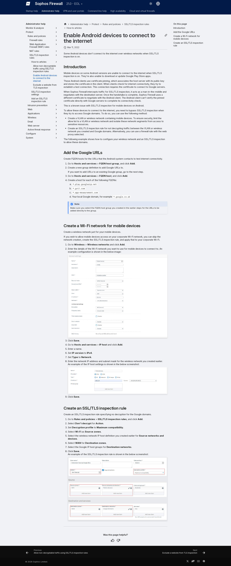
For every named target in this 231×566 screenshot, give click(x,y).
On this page (180, 24)
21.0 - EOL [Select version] (73, 4)
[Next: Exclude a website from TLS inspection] (183, 552)
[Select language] (158, 4)
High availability (118, 11)
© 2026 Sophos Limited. (36, 562)
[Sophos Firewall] (28, 4)
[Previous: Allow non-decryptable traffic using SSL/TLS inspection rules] (58, 552)
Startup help (32, 11)
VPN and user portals (73, 11)
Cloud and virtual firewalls (142, 11)
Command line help (97, 11)
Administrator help (50, 11)
